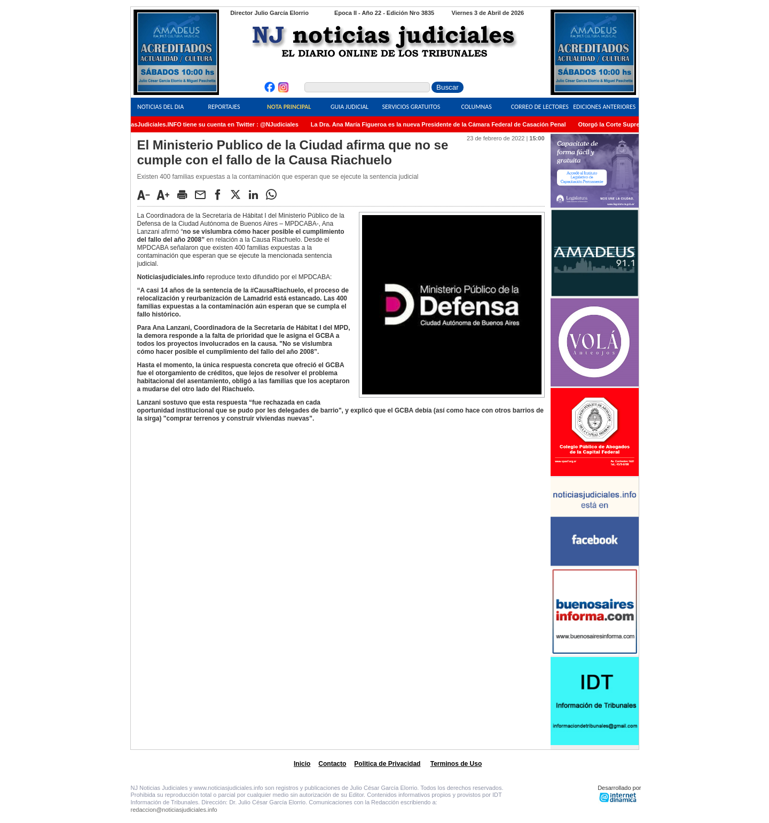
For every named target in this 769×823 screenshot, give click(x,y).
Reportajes (224, 106)
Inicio (302, 763)
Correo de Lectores (540, 106)
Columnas (476, 106)
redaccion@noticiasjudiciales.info (174, 809)
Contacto (332, 763)
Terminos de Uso (456, 763)
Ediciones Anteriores (604, 106)
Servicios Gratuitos (411, 106)
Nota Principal (289, 106)
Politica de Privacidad (387, 763)
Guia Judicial (349, 106)
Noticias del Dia (160, 106)
